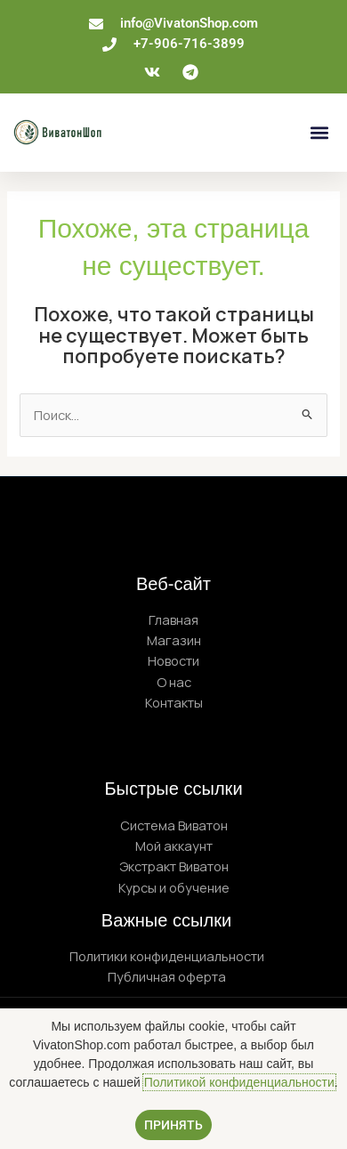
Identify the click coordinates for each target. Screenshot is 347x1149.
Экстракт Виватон (174, 866)
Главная (173, 619)
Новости (173, 660)
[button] (319, 132)
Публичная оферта (167, 976)
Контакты (174, 702)
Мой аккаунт (174, 845)
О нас (174, 682)
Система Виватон (174, 825)
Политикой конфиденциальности (239, 1082)
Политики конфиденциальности (166, 956)
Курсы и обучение (174, 887)
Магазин (174, 640)
